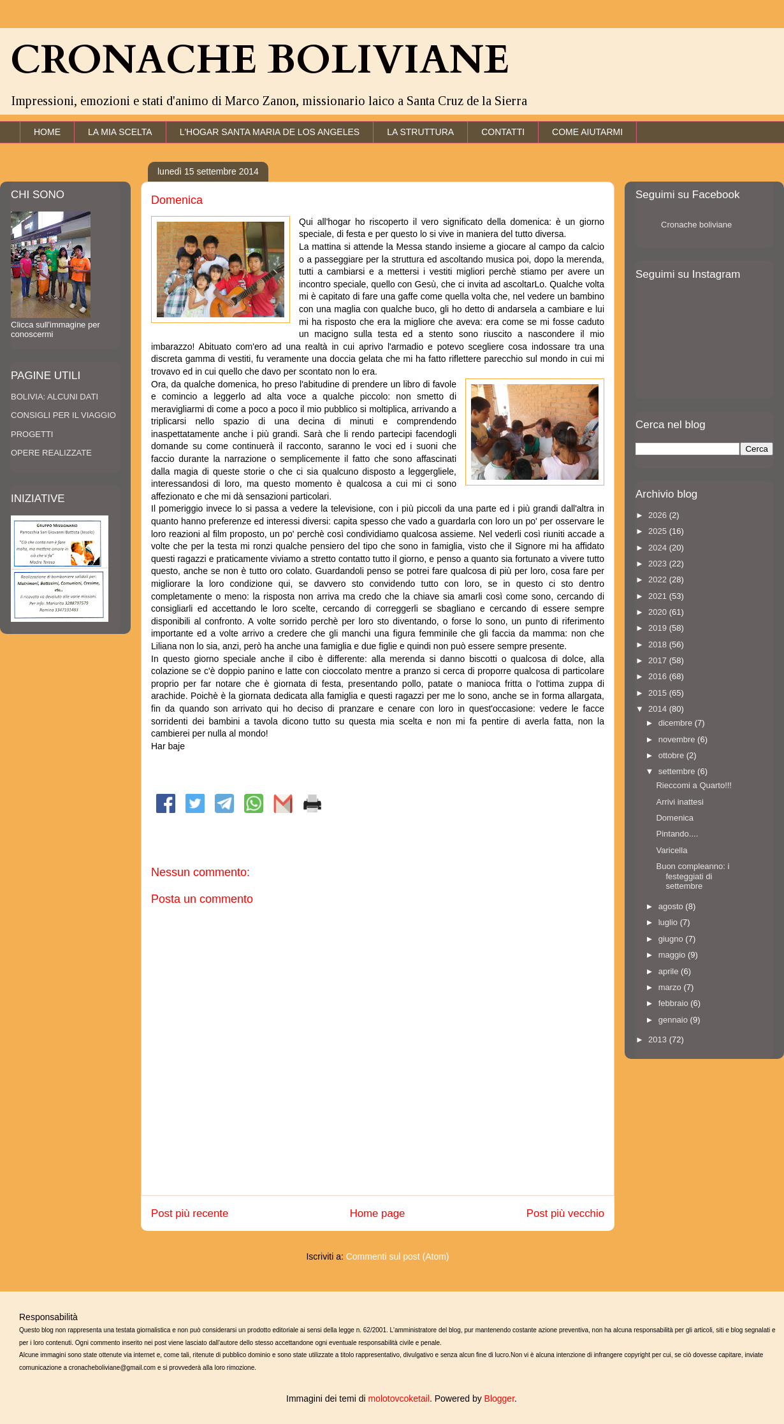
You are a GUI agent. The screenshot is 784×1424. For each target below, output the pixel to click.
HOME (47, 132)
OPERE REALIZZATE (51, 452)
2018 (658, 644)
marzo (671, 987)
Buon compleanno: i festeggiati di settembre (692, 876)
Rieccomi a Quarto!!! (694, 785)
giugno (672, 939)
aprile (669, 971)
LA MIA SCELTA (120, 132)
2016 (658, 676)
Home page (377, 1213)
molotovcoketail (399, 1398)
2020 (658, 612)
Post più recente (189, 1213)
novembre (677, 739)
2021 (658, 596)
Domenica (674, 818)
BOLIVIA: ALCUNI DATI (54, 396)
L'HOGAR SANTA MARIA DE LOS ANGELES (270, 132)
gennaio (674, 1020)
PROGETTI (32, 434)
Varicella (671, 850)
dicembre (676, 723)
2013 (658, 1039)
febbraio (674, 1003)
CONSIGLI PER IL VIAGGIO (63, 415)
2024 (658, 547)
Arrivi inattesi (679, 802)
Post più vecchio (565, 1213)
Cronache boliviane (696, 224)
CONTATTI (503, 132)
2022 (658, 579)
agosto (672, 906)
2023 (658, 563)
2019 (658, 628)
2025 (658, 531)
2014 (658, 709)
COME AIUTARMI (587, 132)
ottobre (672, 755)
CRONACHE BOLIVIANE (259, 60)
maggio (673, 955)
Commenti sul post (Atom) (397, 1256)
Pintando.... (677, 833)
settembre (677, 771)
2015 (658, 693)
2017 (658, 660)
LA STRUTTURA (420, 132)
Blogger (499, 1398)
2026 (658, 515)
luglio (669, 922)
